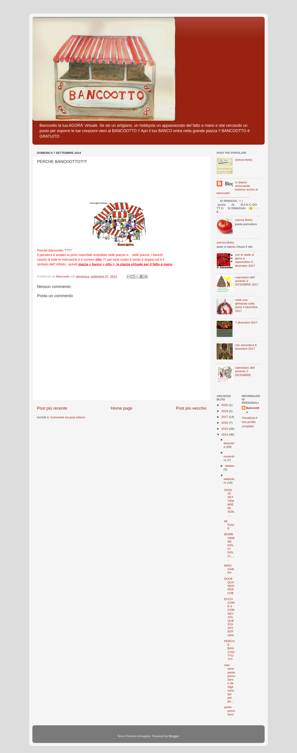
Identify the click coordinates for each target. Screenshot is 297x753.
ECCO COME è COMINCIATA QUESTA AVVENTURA (229, 617)
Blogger (174, 736)
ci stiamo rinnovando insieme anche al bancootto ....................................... (237, 190)
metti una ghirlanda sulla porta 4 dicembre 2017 (246, 305)
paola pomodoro (229, 710)
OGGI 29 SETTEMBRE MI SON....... (229, 502)
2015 (225, 428)
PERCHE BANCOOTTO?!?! (229, 650)
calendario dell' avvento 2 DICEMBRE (245, 371)
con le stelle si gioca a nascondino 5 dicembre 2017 (245, 260)
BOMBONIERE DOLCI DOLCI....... (229, 547)
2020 (225, 405)
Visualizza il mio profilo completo (249, 422)
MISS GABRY (229, 569)
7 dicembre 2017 (246, 322)
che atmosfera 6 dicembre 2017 (246, 346)
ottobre (229, 465)
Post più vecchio (191, 408)
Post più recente (52, 408)
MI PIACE (229, 525)
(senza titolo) (243, 159)
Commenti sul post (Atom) (67, 417)
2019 (225, 411)
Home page (122, 408)
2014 (225, 434)
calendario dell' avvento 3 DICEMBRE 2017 (246, 281)
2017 (225, 417)
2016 (225, 422)
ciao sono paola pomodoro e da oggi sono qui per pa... (229, 683)
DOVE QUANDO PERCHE (229, 586)
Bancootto (252, 410)
